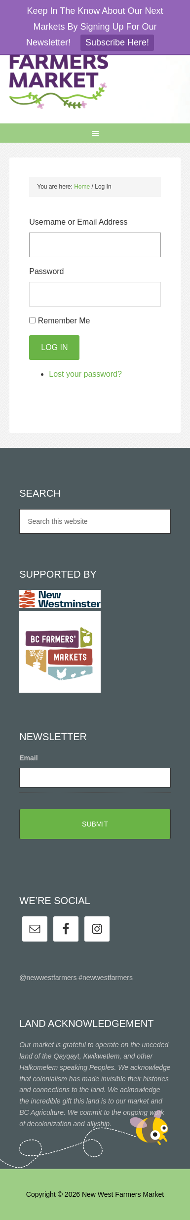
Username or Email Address (78, 222)
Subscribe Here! (117, 42)
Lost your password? (85, 374)
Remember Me (64, 320)
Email (28, 758)
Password (46, 271)
